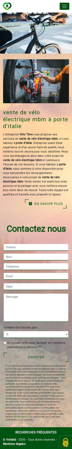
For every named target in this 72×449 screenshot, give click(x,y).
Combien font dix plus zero (21, 327)
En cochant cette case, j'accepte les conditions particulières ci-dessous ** (36, 345)
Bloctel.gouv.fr (21, 417)
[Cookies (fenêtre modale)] (65, 443)
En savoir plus (46, 204)
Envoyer (36, 357)
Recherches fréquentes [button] (36, 432)
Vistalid (11, 439)
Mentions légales (14, 444)
